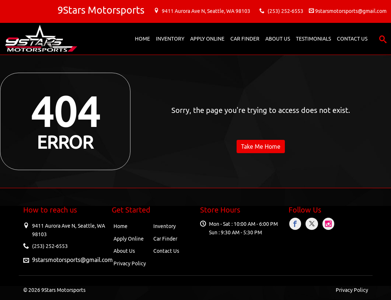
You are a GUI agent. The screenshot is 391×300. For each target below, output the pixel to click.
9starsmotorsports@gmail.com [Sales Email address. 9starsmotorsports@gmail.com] (72, 259)
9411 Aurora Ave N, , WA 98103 (206, 11)
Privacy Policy (130, 263)
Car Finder (165, 239)
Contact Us (166, 251)
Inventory (164, 226)
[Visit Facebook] (296, 224)
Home (121, 226)
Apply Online (129, 239)
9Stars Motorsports (63, 290)
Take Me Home (260, 146)
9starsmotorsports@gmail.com (351, 11)
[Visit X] (313, 224)
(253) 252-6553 (285, 11)
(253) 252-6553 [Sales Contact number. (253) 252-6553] (50, 246)
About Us (124, 251)
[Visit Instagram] (328, 224)
